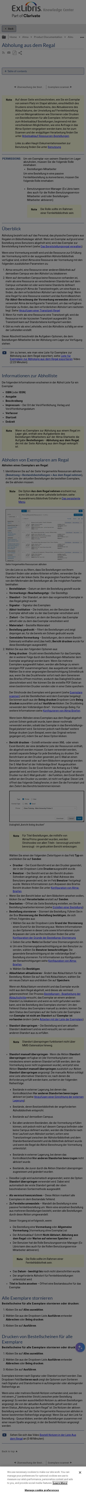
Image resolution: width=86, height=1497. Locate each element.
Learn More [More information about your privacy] (60, 1483)
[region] (43, 1482)
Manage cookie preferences (42, 1490)
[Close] (80, 1472)
